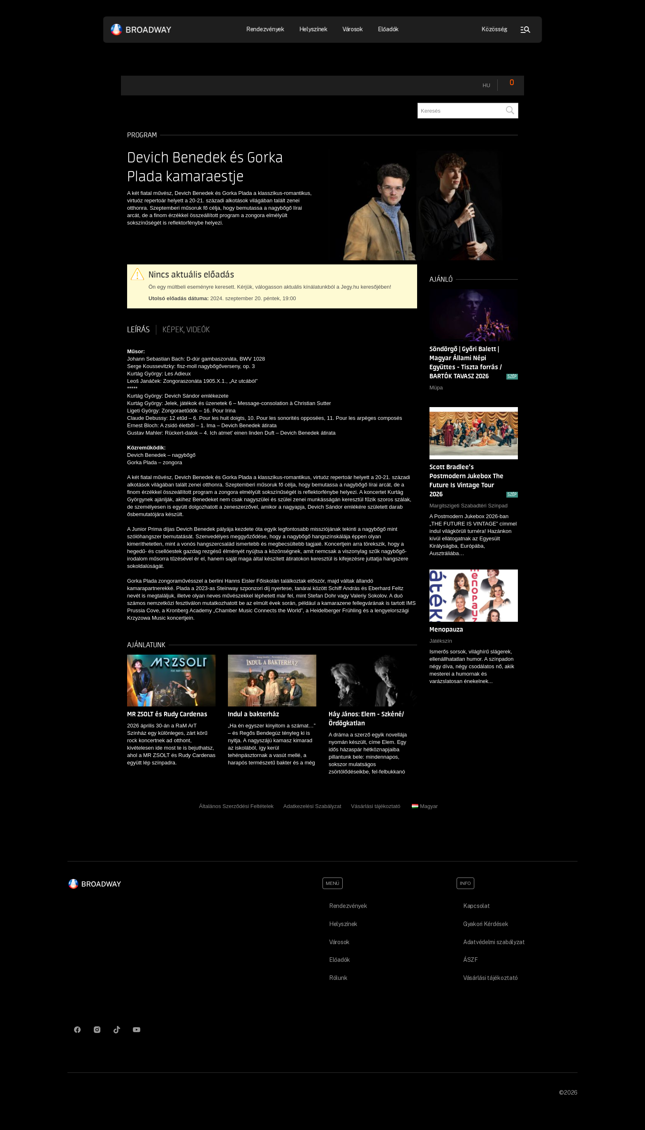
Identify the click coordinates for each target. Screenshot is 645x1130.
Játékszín (440, 641)
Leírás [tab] (138, 329)
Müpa (436, 387)
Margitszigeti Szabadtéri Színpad (468, 505)
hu (486, 85)
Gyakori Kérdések (485, 924)
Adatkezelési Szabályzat (312, 806)
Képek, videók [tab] (186, 329)
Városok (352, 29)
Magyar (425, 806)
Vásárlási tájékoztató (375, 806)
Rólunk (338, 978)
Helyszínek (313, 29)
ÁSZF (470, 959)
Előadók (388, 29)
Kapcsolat (476, 906)
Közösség (495, 29)
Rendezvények (265, 29)
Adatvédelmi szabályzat (494, 942)
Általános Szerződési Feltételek (236, 806)
